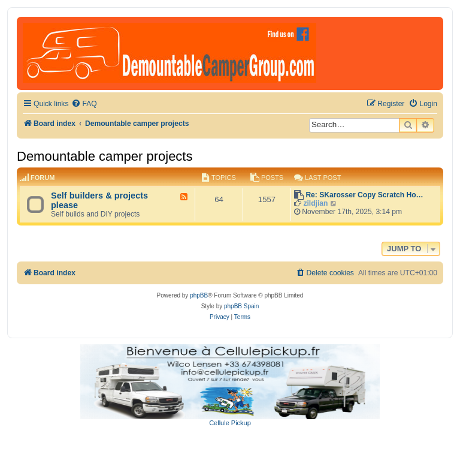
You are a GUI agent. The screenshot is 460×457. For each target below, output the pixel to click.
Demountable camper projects (104, 156)
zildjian (315, 203)
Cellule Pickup (230, 422)
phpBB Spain (241, 306)
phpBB (199, 295)
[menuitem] (83, 104)
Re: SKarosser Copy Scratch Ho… (364, 195)
